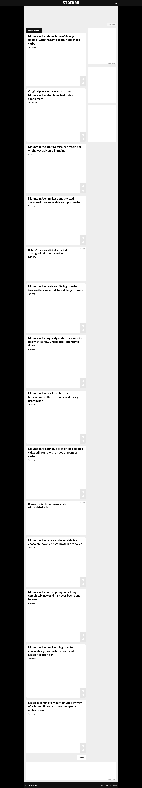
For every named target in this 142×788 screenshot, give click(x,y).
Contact (101, 785)
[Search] (116, 3)
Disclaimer (113, 785)
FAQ (107, 785)
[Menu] (26, 3)
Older (81, 757)
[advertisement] (71, 17)
